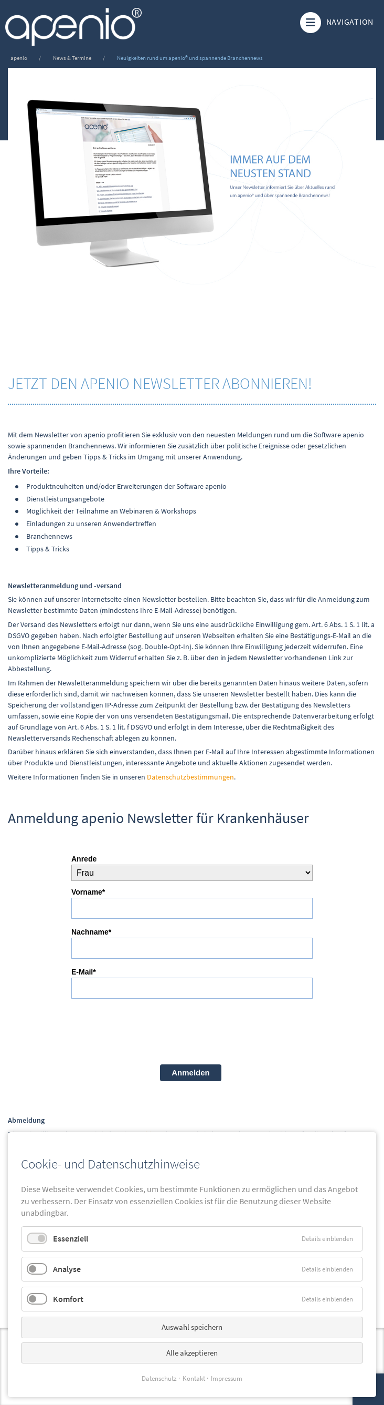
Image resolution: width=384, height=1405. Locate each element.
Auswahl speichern (192, 1327)
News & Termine (72, 57)
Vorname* (88, 892)
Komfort (68, 1299)
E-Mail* (83, 972)
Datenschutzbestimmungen (190, 777)
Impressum (226, 1378)
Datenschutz (159, 1378)
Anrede (84, 859)
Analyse (67, 1269)
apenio (18, 57)
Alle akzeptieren (192, 1353)
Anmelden (191, 1072)
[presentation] (151, 1030)
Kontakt (194, 1378)
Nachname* (91, 932)
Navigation (336, 22)
